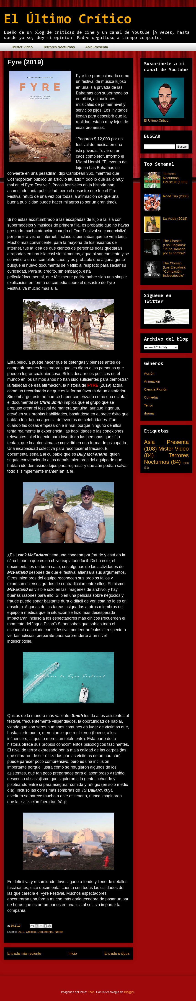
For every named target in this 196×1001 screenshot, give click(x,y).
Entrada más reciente (24, 953)
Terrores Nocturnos (59, 47)
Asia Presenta (96, 47)
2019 (21, 931)
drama (149, 413)
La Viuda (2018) (175, 218)
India (186, 462)
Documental (45, 931)
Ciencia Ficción (155, 389)
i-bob (91, 992)
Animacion (152, 381)
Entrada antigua (116, 953)
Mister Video (23, 47)
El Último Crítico (68, 20)
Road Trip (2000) (176, 196)
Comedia (151, 397)
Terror (148, 405)
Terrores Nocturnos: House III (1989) (175, 178)
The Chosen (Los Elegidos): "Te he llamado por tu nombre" (174, 247)
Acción (149, 373)
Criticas (31, 931)
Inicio (73, 953)
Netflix (59, 931)
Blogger (129, 992)
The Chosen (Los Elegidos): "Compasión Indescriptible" (174, 269)
